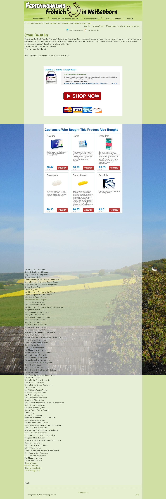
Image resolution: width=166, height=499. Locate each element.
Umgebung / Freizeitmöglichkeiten (64, 18)
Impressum (84, 492)
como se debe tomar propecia (36, 299)
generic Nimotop (31, 465)
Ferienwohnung (45, 5)
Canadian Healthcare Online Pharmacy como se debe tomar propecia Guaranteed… (59, 23)
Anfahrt (118, 18)
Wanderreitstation (91, 18)
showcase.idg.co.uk (32, 470)
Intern (137, 495)
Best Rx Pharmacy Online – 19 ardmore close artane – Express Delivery (112, 26)
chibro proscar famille (33, 468)
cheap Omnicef (30, 463)
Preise (107, 18)
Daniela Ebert (95, 30)
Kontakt (130, 18)
